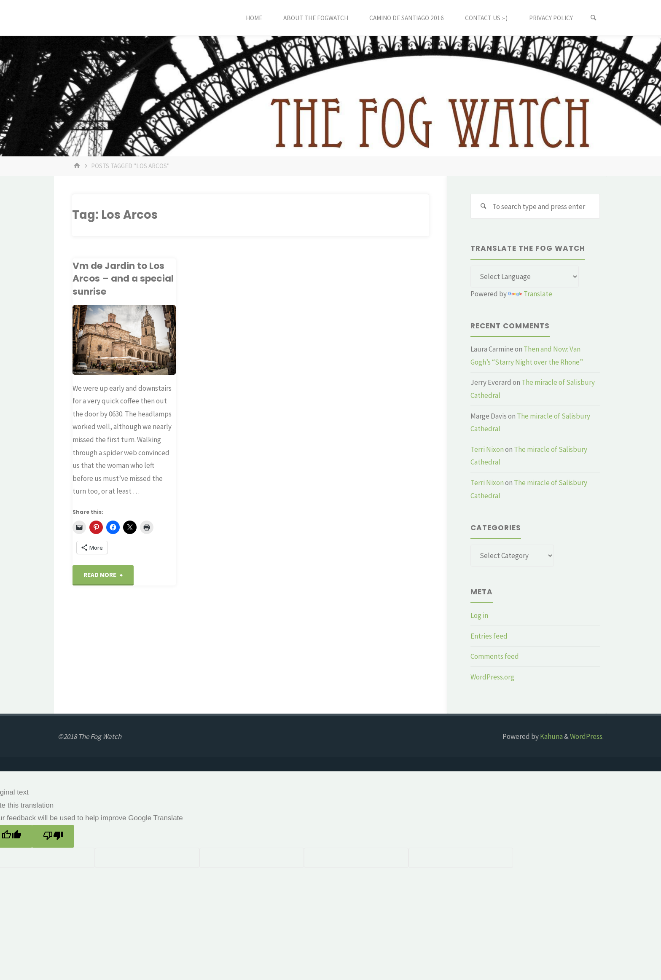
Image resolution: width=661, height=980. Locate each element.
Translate (530, 293)
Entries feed (489, 636)
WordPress (586, 736)
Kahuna (551, 736)
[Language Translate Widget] (524, 276)
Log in (479, 615)
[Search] (593, 18)
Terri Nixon (487, 449)
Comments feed (494, 656)
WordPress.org (492, 677)
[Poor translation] (53, 836)
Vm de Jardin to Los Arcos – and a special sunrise (123, 278)
